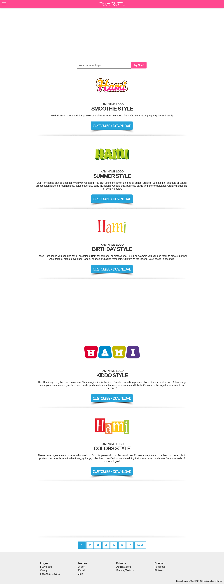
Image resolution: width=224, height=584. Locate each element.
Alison (81, 566)
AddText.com (123, 566)
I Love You (46, 566)
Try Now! (139, 65)
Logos (44, 563)
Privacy (179, 581)
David (81, 570)
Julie (80, 574)
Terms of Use (188, 581)
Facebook (159, 566)
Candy (43, 570)
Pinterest (159, 570)
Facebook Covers (50, 574)
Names (82, 563)
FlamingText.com (125, 570)
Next (140, 545)
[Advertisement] (112, 35)
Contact (159, 563)
